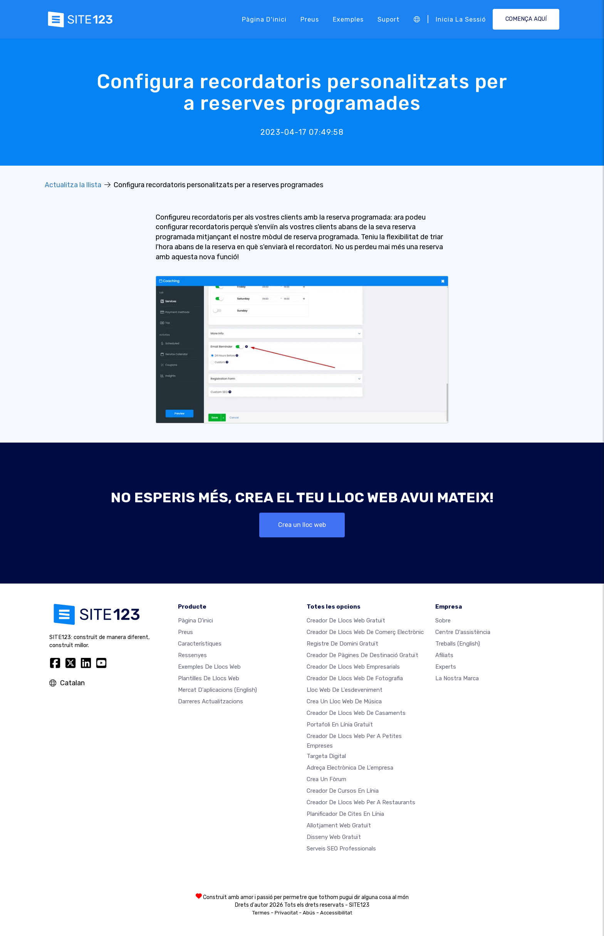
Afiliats (444, 655)
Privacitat (286, 913)
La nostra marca (457, 678)
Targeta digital (326, 756)
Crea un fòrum (326, 779)
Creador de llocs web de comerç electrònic (365, 632)
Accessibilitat (336, 913)
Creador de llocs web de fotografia (355, 678)
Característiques (199, 644)
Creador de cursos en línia (343, 790)
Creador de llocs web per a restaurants (361, 802)
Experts (445, 667)
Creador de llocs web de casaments (356, 713)
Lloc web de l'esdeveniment (345, 690)
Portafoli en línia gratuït (340, 724)
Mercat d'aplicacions (217, 690)
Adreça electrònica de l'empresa (350, 767)
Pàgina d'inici (264, 19)
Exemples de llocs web (209, 667)
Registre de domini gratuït (342, 644)
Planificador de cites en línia (345, 813)
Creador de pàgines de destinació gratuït (362, 655)
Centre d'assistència (462, 632)
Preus (309, 19)
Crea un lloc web (302, 524)
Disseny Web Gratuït (334, 837)
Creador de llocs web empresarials (353, 667)
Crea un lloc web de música (344, 701)
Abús (309, 913)
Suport (389, 19)
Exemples (348, 19)
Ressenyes (192, 655)
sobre (443, 620)
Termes (261, 913)
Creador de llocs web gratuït (346, 620)
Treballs (457, 644)
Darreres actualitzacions (210, 701)
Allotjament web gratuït (339, 825)
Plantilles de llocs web (208, 678)
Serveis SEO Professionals (341, 848)
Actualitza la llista (73, 185)
